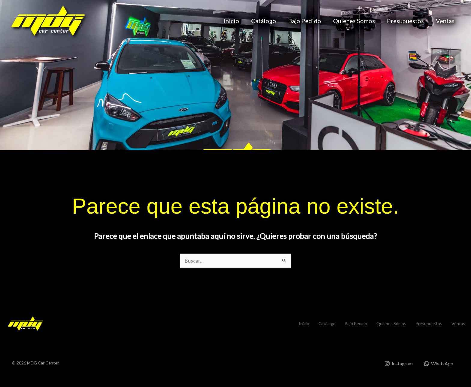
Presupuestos (405, 20)
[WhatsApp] (437, 363)
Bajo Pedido (304, 20)
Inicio (231, 20)
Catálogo (263, 20)
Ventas (445, 20)
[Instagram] (395, 363)
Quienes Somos (354, 20)
